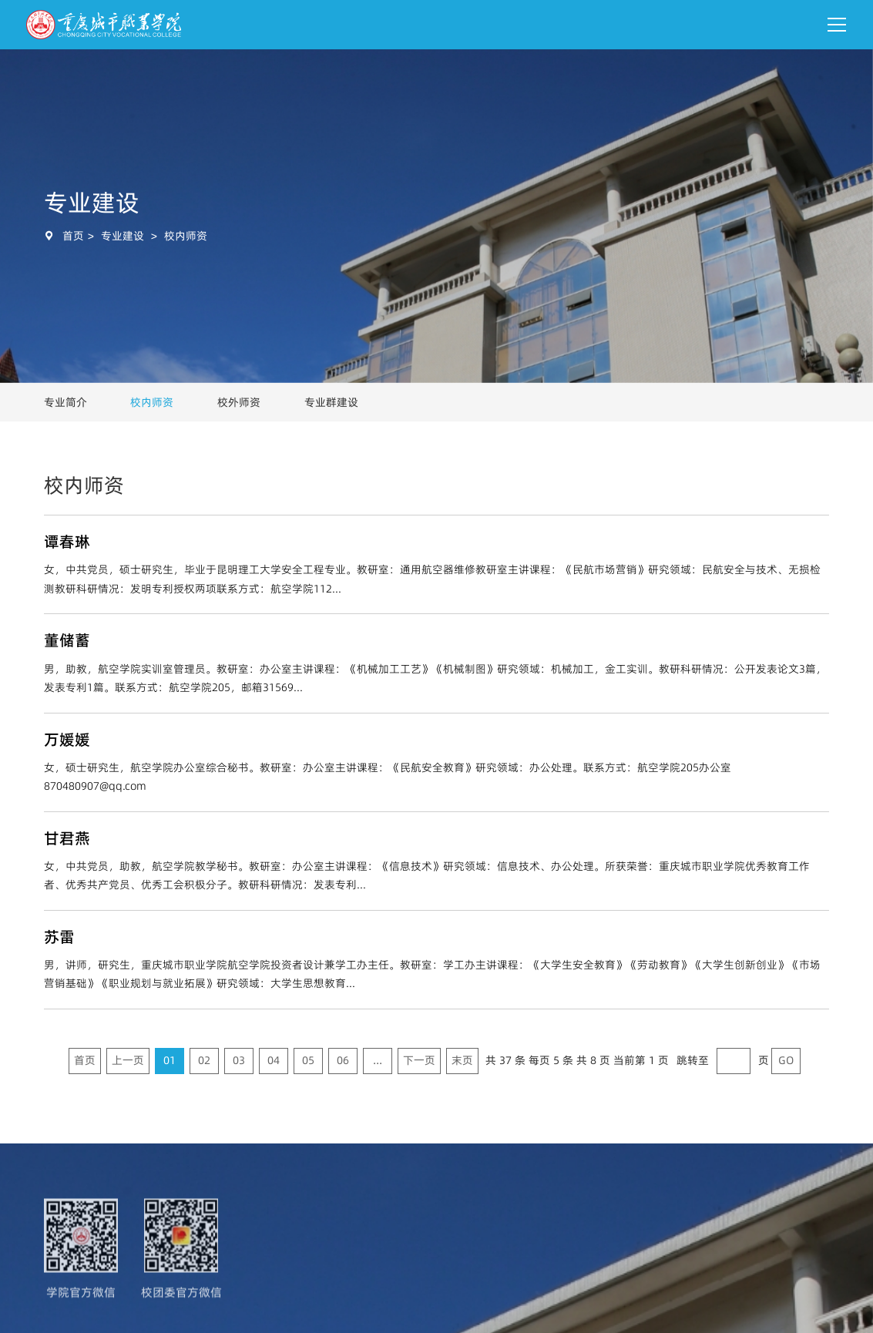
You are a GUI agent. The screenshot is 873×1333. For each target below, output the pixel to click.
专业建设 (122, 235)
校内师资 (185, 235)
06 (343, 1060)
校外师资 (238, 402)
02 (204, 1060)
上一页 (128, 1060)
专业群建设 (331, 402)
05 (308, 1060)
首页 (73, 235)
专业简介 (65, 402)
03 (239, 1060)
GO (786, 1060)
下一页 (419, 1060)
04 (273, 1060)
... (377, 1060)
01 (169, 1060)
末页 (462, 1060)
